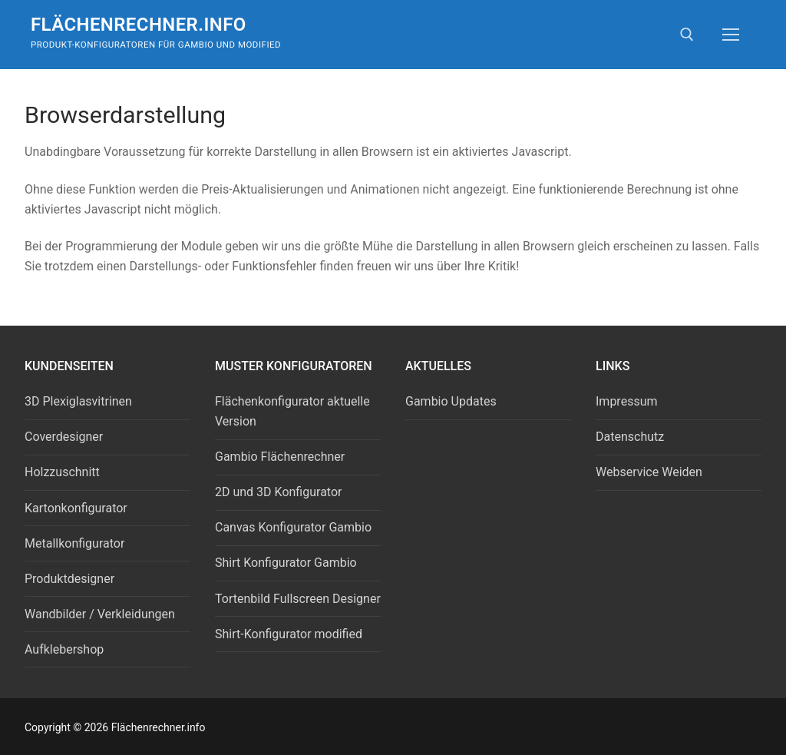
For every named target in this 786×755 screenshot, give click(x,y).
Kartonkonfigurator (76, 508)
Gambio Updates (451, 401)
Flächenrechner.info (138, 24)
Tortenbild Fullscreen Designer (298, 598)
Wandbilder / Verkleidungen (100, 614)
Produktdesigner (69, 578)
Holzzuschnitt (62, 472)
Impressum (627, 401)
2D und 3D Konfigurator (278, 492)
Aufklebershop (64, 649)
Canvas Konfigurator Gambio (293, 527)
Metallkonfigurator (74, 543)
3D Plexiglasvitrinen (78, 401)
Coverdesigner (64, 436)
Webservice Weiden (649, 472)
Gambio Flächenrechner (280, 456)
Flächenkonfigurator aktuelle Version (292, 411)
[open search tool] (687, 34)
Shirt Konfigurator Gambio (286, 562)
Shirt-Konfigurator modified (288, 634)
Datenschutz (630, 436)
